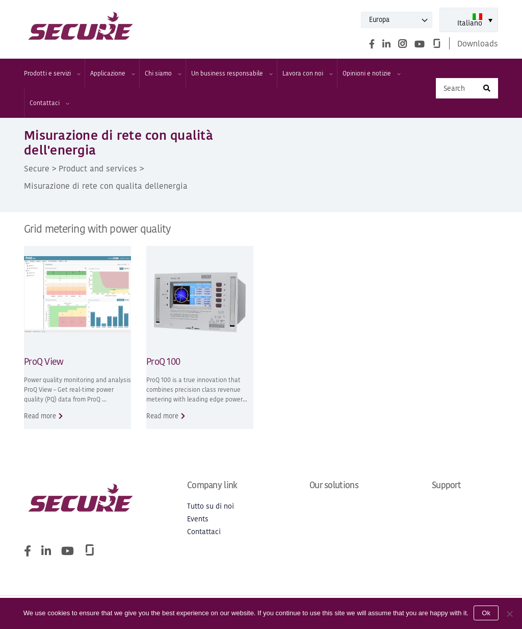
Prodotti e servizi (52, 73)
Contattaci (49, 103)
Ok (486, 613)
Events (197, 519)
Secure (36, 168)
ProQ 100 (163, 361)
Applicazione (112, 73)
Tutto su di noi (210, 506)
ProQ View (43, 361)
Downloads (477, 43)
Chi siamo (162, 73)
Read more (40, 416)
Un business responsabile (231, 73)
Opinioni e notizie (371, 73)
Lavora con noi (307, 73)
